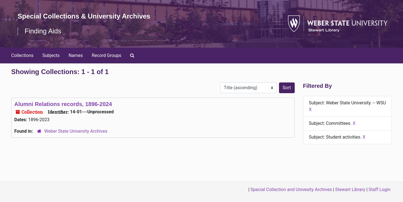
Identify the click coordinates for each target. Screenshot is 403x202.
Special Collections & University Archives (84, 16)
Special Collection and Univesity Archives (291, 189)
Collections (22, 55)
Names (76, 55)
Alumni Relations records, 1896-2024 (63, 104)
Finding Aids (43, 31)
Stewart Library (350, 189)
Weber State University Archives (75, 131)
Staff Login (379, 189)
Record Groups (106, 55)
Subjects (51, 55)
